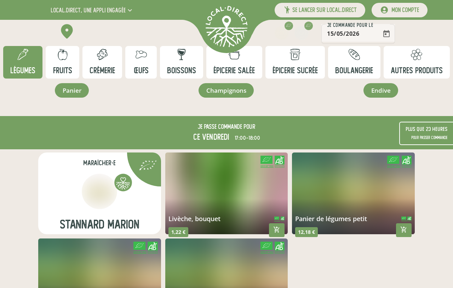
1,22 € (178, 233)
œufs (141, 70)
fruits (62, 70)
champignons (226, 91)
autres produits (417, 70)
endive (381, 91)
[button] (92, 10)
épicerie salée (234, 70)
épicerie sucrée (295, 70)
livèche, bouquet (194, 219)
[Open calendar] (419, 33)
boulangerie (354, 70)
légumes (22, 70)
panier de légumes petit (331, 219)
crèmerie (102, 70)
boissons (181, 70)
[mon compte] (400, 10)
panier (71, 91)
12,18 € (306, 233)
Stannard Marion (99, 225)
